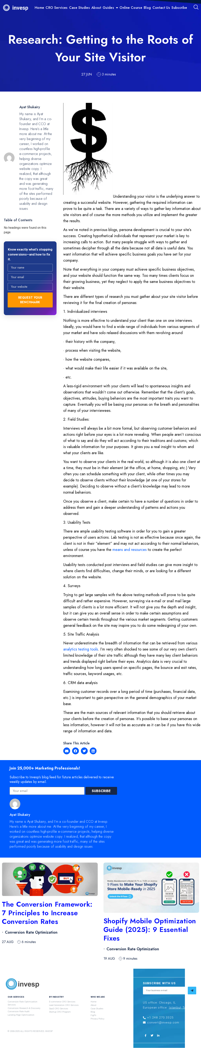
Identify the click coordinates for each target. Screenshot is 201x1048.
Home (39, 7)
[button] (66, 750)
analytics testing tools (80, 649)
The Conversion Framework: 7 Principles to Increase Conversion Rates (47, 913)
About (96, 7)
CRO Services (56, 7)
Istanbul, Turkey (181, 1007)
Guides (110, 7)
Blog (147, 7)
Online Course (131, 7)
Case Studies (79, 7)
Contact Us (161, 7)
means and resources (129, 549)
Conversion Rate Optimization (31, 932)
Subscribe (179, 7)
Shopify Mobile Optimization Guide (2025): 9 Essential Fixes (149, 929)
